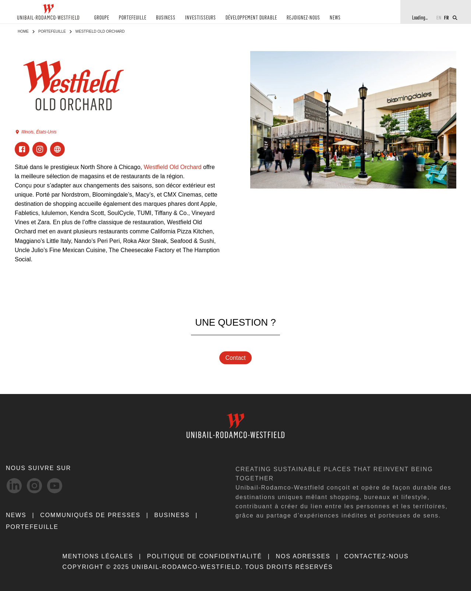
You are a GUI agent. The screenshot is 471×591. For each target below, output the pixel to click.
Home (23, 31)
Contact (235, 358)
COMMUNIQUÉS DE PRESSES (90, 515)
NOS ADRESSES (303, 556)
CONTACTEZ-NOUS (376, 556)
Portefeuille (52, 31)
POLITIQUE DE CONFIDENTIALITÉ (204, 556)
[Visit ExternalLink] (57, 149)
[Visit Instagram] (39, 149)
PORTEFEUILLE (132, 17)
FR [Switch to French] (446, 17)
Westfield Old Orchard (172, 167)
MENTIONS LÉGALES (97, 556)
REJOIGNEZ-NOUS (303, 17)
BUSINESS (166, 17)
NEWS (335, 17)
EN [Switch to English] (438, 17)
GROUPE (101, 17)
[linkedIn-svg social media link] (14, 485)
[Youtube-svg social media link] (54, 485)
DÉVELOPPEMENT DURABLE (251, 17)
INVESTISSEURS (200, 17)
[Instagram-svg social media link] (34, 485)
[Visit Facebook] (22, 149)
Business (172, 515)
